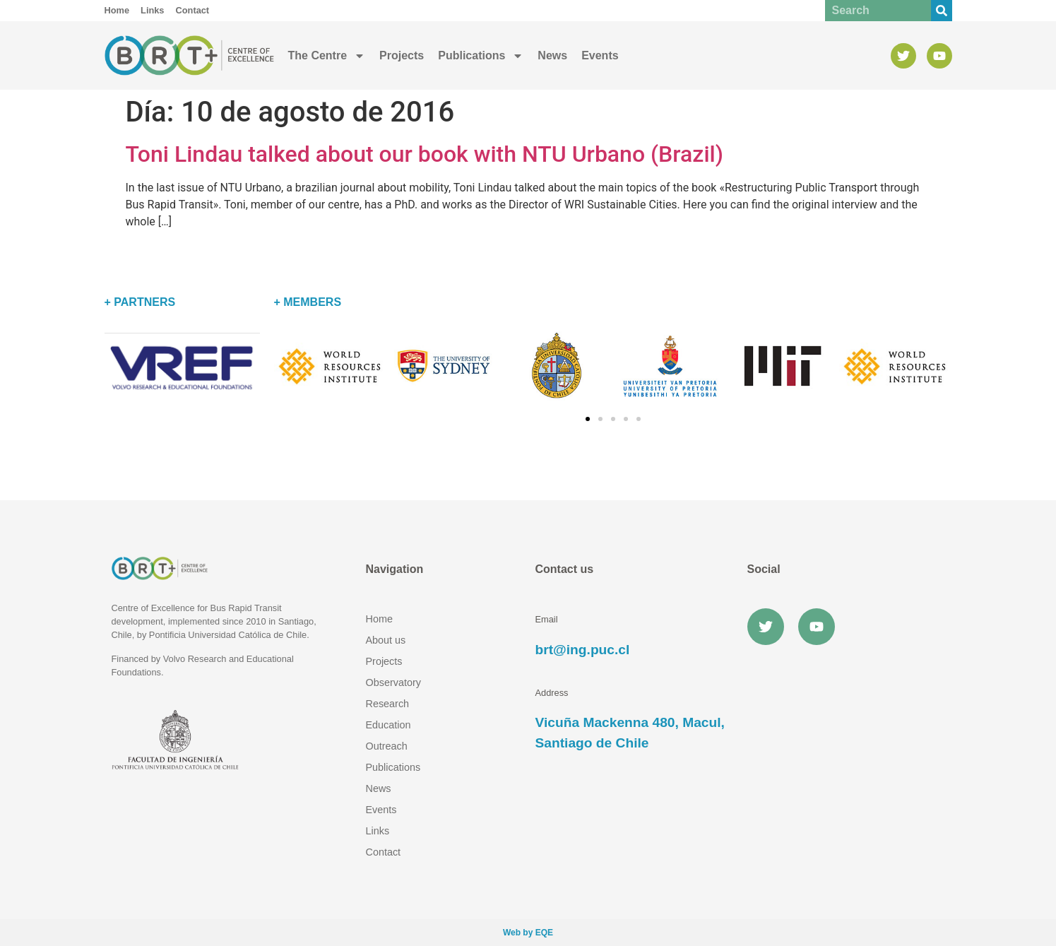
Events (599, 55)
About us (386, 640)
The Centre (327, 56)
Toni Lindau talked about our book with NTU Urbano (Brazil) (424, 154)
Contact (383, 852)
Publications (480, 56)
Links (378, 830)
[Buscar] (941, 10)
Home (379, 619)
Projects (401, 55)
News (552, 55)
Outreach (387, 746)
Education (388, 725)
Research (388, 703)
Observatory (393, 682)
